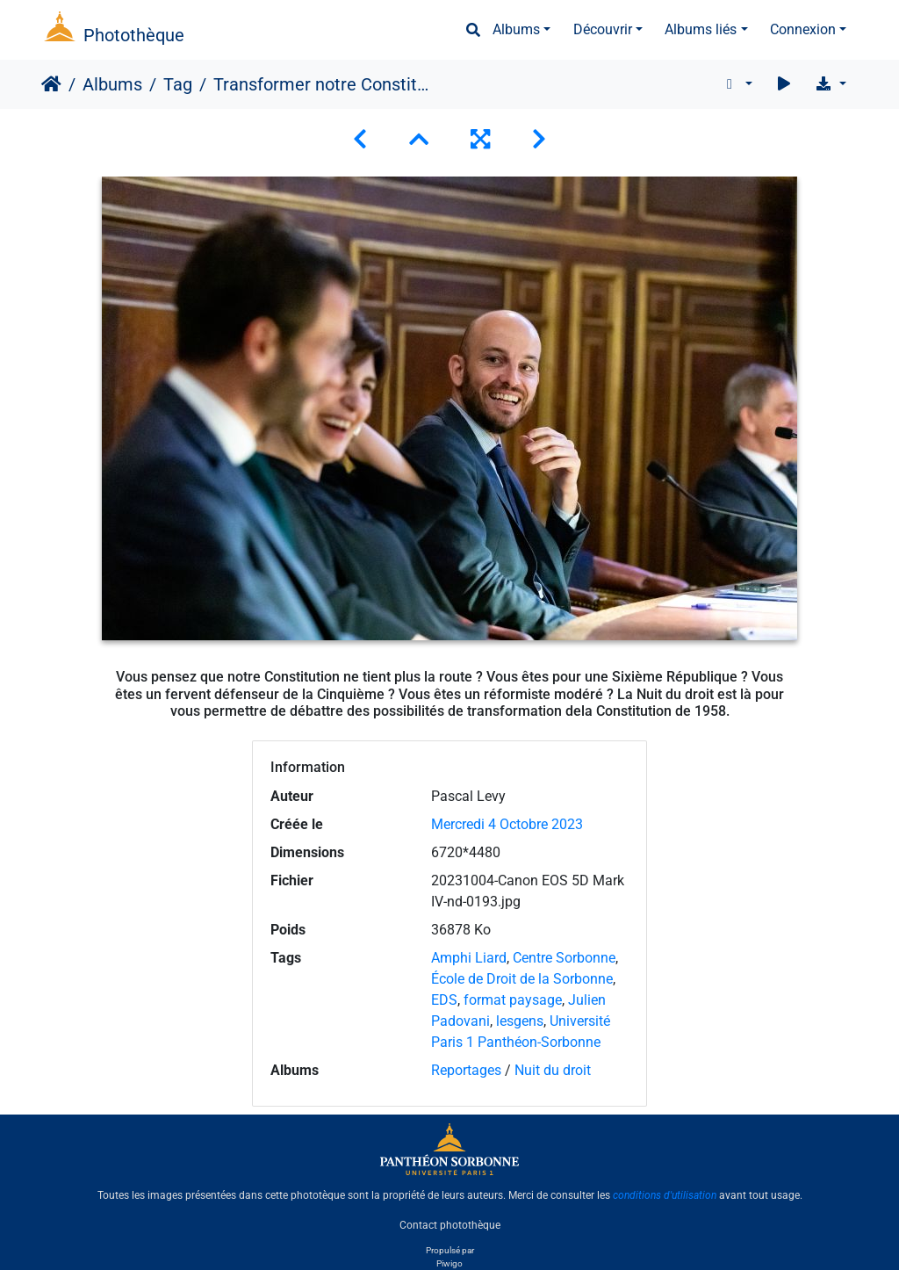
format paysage (513, 1000)
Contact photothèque (449, 1225)
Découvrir (602, 29)
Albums (516, 29)
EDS (444, 1000)
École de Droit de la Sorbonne (522, 979)
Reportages (466, 1070)
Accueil (51, 84)
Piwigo (449, 1263)
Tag (177, 84)
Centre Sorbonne (564, 957)
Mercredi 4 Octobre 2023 (507, 824)
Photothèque (133, 35)
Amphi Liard (469, 957)
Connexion (803, 29)
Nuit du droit (552, 1070)
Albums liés (701, 29)
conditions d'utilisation (664, 1195)
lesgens (519, 1021)
